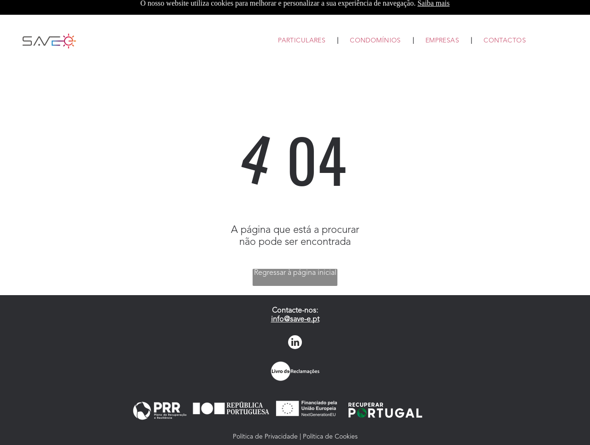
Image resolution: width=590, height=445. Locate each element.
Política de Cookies (330, 436)
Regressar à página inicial (295, 273)
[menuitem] (302, 41)
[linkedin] (295, 343)
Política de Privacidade (265, 436)
